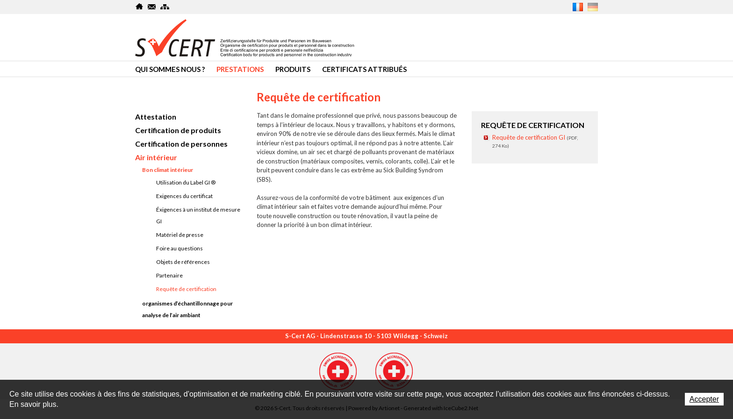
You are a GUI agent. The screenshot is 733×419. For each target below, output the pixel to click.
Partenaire (169, 275)
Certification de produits (178, 130)
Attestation (155, 116)
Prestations (240, 69)
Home (139, 6)
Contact (152, 6)
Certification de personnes (181, 143)
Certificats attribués (364, 69)
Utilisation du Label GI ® (186, 182)
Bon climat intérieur (167, 169)
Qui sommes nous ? (170, 69)
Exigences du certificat (184, 195)
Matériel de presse (179, 234)
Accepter (704, 399)
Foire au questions (179, 248)
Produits (292, 69)
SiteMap (164, 6)
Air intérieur (156, 157)
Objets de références (183, 261)
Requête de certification (186, 288)
